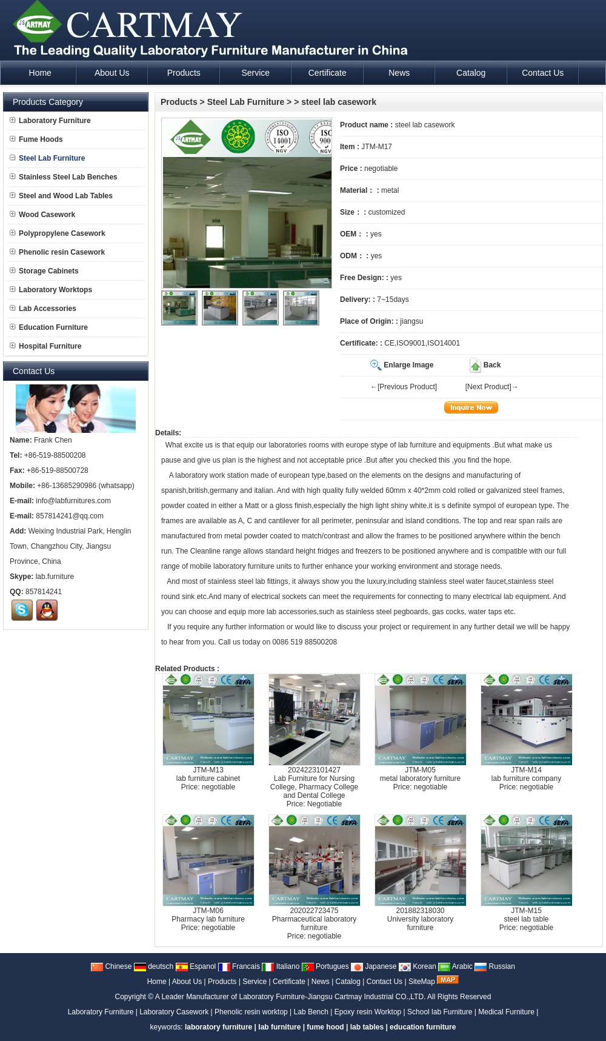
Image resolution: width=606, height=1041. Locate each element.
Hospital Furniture (45, 346)
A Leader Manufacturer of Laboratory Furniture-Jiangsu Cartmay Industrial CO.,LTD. (290, 996)
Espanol (196, 966)
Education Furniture (49, 327)
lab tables (367, 1027)
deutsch (153, 966)
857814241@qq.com (70, 516)
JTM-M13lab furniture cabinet (208, 774)
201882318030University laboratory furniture (420, 919)
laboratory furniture (244, 566)
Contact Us (384, 981)
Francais (239, 966)
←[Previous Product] (403, 387)
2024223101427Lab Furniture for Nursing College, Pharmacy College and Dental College (314, 783)
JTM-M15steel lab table (526, 914)
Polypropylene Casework (57, 233)
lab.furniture (55, 576)
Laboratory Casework (173, 1012)
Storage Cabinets (44, 271)
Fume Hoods (36, 139)
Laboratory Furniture (50, 120)
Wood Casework (42, 214)
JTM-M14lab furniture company (526, 774)
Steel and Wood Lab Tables (61, 196)
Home (157, 981)
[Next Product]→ (492, 387)
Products (179, 102)
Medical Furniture (506, 1012)
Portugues (325, 966)
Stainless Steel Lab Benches (64, 177)
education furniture (423, 1027)
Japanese (373, 966)
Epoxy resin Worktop (368, 1012)
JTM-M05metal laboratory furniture (420, 774)
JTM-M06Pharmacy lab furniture (208, 914)
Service (254, 981)
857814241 (43, 591)
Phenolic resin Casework (57, 252)
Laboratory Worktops (51, 290)
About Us (187, 981)
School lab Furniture (439, 1012)
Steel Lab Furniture (246, 102)
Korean (417, 966)
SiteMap (421, 981)
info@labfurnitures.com (73, 501)
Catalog (348, 981)
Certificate (289, 981)
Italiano (280, 966)
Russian (494, 966)
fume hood (325, 1027)
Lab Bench (311, 1012)
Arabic (455, 966)
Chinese (111, 966)
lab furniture (417, 445)
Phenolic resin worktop (251, 1012)
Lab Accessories (43, 308)
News (320, 981)
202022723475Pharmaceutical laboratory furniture (314, 919)
